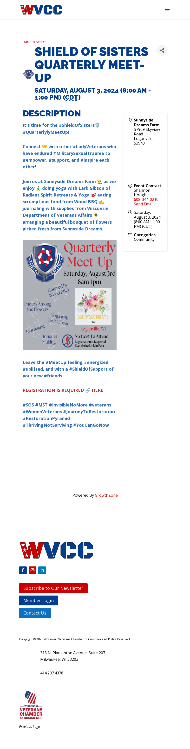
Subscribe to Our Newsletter (53, 588)
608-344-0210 (146, 199)
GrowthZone (106, 495)
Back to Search (34, 41)
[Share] (162, 50)
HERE (97, 390)
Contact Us (34, 613)
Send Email (143, 204)
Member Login (38, 600)
